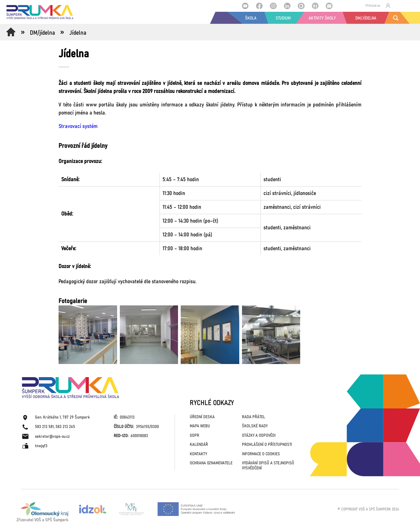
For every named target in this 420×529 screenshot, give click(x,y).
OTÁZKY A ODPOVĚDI (259, 435)
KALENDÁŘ (199, 444)
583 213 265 (65, 427)
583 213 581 (44, 427)
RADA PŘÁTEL (253, 417)
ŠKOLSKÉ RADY (255, 426)
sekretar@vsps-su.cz (52, 436)
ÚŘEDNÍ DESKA (202, 417)
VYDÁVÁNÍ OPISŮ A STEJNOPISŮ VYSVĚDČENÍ (268, 465)
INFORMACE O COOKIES (261, 454)
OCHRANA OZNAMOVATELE (211, 463)
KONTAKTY (198, 454)
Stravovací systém (78, 126)
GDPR (194, 435)
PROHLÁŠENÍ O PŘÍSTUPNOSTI (267, 444)
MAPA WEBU (200, 426)
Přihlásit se (377, 5)
